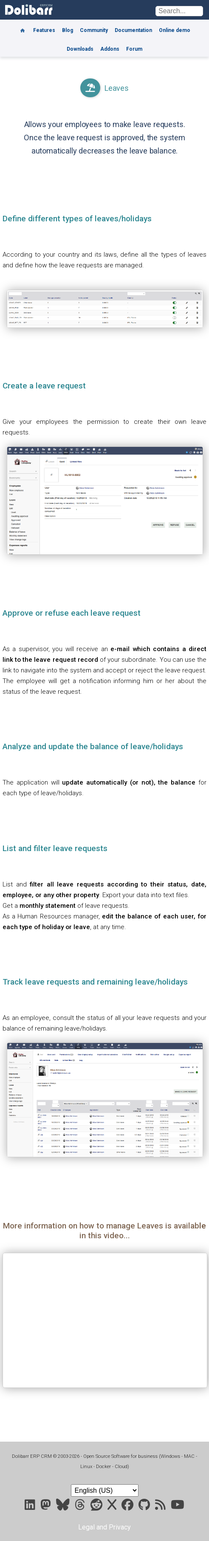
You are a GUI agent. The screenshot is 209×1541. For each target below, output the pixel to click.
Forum (134, 49)
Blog (67, 30)
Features (44, 30)
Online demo (174, 30)
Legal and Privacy (104, 1527)
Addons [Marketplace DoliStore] (109, 49)
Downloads (80, 49)
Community (94, 30)
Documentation (133, 30)
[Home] (22, 27)
